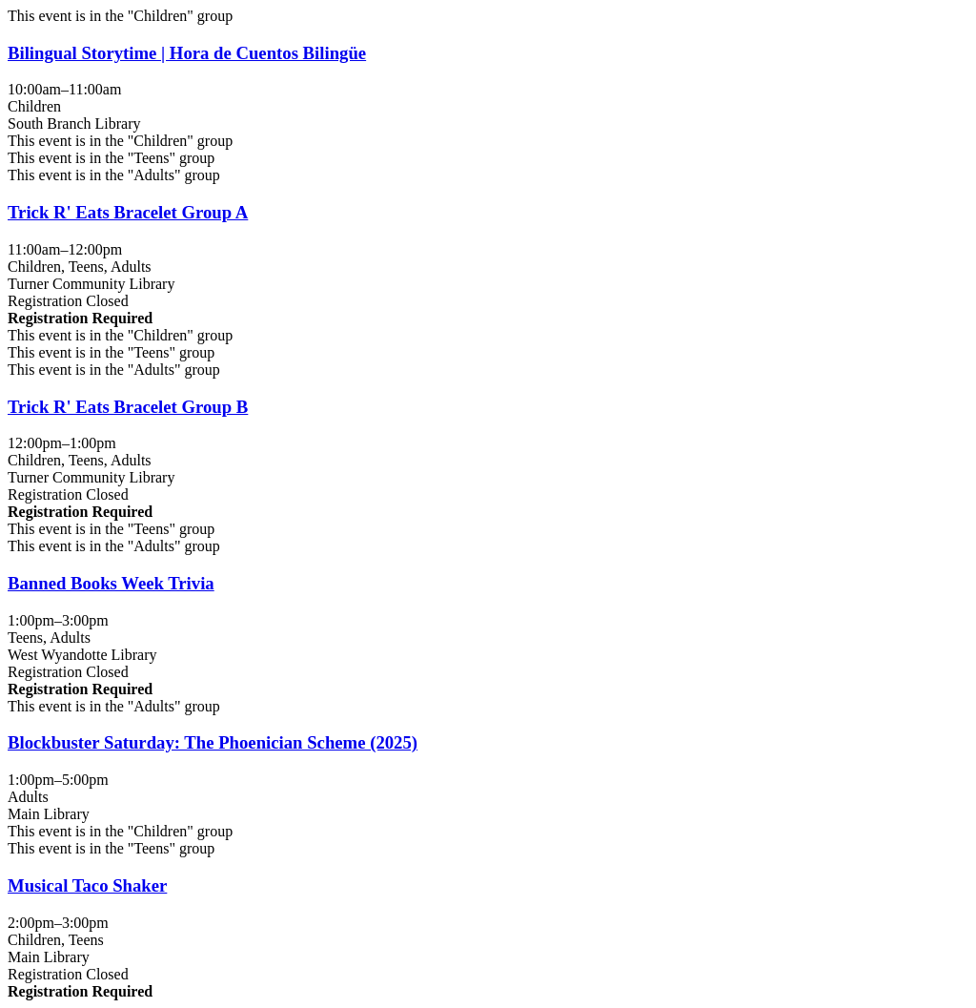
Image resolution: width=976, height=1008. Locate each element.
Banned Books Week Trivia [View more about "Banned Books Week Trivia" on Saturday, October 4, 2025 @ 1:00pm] (111, 583)
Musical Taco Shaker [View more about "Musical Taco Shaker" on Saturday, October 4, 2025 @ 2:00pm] (87, 885)
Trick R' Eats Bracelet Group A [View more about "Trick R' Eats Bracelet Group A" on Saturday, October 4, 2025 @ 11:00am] (128, 212)
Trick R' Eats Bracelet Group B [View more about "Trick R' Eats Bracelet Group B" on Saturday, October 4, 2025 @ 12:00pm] (128, 407)
